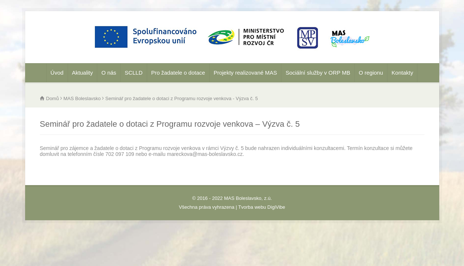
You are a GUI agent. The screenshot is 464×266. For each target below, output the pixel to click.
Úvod (57, 72)
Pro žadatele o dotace (178, 72)
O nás (108, 72)
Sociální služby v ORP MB (317, 72)
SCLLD (133, 72)
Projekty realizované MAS (245, 72)
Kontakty (402, 72)
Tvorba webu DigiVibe (261, 207)
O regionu (371, 72)
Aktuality (82, 72)
